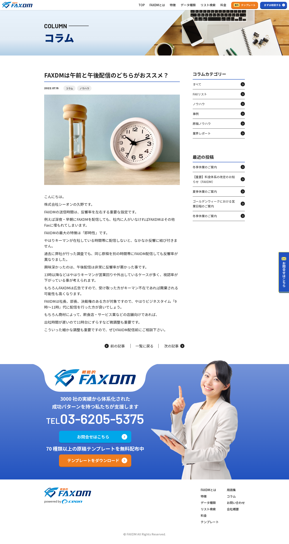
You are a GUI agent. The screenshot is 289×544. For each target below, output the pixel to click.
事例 (196, 114)
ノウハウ (84, 88)
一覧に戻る (144, 346)
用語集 (231, 490)
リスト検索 (208, 5)
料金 (223, 5)
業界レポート (202, 133)
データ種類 (188, 5)
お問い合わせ (236, 503)
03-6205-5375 (102, 418)
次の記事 (174, 346)
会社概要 (233, 509)
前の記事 (115, 346)
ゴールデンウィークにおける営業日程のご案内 (214, 203)
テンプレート (244, 5)
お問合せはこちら (93, 437)
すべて (197, 84)
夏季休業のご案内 (205, 191)
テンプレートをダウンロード (93, 460)
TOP (141, 5)
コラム (69, 88)
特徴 (173, 5)
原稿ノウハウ (202, 123)
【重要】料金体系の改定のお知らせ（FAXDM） (214, 179)
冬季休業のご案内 (205, 167)
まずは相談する (272, 5)
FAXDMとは (157, 5)
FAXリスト (200, 94)
